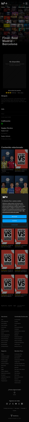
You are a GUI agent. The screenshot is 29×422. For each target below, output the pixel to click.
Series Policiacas (4, 338)
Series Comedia (4, 340)
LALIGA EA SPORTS (5, 357)
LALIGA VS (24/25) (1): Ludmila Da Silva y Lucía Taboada (7, 270)
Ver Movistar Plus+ (18, 354)
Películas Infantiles (5, 331)
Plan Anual (17, 375)
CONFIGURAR (14, 224)
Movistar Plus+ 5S (18, 346)
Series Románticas (5, 336)
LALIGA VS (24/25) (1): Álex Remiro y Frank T (21, 270)
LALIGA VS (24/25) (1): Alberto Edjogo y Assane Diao (7, 295)
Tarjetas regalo (18, 380)
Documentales (4, 344)
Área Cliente (17, 357)
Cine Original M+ (4, 321)
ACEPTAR (14, 220)
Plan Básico (17, 371)
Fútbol (14, 7)
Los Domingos (17, 319)
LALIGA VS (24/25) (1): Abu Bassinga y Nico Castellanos (21, 246)
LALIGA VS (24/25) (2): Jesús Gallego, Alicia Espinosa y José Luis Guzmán (21, 170)
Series (3, 7)
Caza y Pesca (17, 344)
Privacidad (23, 408)
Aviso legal (17, 408)
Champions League (5, 356)
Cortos (2, 329)
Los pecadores (18, 323)
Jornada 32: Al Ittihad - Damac (7, 170)
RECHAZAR (14, 216)
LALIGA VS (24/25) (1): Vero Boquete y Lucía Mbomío (21, 295)
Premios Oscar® (18, 338)
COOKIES (14, 410)
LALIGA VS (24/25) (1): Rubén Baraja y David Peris (7, 246)
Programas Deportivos (19, 342)
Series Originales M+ (5, 334)
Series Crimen (4, 342)
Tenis (2, 367)
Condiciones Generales (19, 359)
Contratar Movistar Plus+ (20, 363)
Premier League (4, 359)
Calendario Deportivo (5, 377)
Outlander (17, 329)
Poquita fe (17, 333)
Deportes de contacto (5, 373)
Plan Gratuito (17, 373)
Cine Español (4, 323)
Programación (4, 380)
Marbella (16, 334)
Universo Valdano (5, 363)
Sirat (15, 325)
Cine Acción (3, 327)
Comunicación (18, 382)
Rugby (2, 369)
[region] (14, 211)
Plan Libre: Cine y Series (20, 369)
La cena (16, 321)
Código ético (17, 361)
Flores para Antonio (19, 327)
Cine (8, 7)
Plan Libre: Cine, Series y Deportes (20, 366)
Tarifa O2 (16, 378)
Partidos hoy (3, 378)
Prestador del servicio (8, 408)
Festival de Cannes (18, 336)
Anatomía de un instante (20, 331)
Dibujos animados (18, 340)
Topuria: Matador (4, 371)
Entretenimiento (4, 346)
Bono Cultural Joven (19, 377)
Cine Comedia (4, 325)
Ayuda (14, 393)
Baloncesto (3, 365)
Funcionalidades (18, 356)
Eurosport (3, 375)
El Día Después (4, 361)
